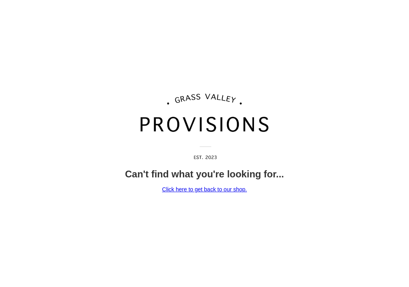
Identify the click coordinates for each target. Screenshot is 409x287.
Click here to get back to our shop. (204, 189)
